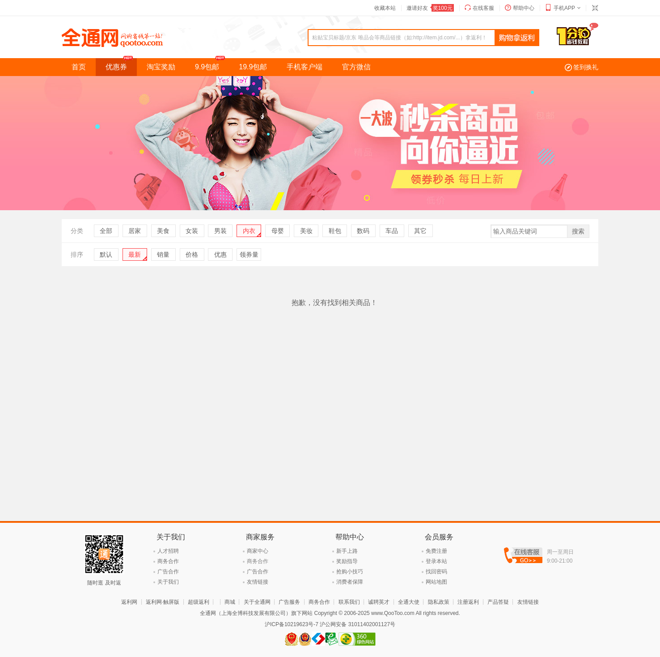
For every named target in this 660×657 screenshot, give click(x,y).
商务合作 (168, 561)
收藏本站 (385, 8)
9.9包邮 (212, 64)
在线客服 (483, 8)
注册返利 (468, 602)
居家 (134, 230)
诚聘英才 (378, 602)
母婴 (277, 230)
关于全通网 (257, 602)
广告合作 (168, 571)
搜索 (578, 231)
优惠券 (121, 64)
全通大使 (408, 602)
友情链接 (257, 582)
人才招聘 (168, 551)
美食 (163, 230)
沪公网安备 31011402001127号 (357, 624)
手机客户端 (304, 67)
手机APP (564, 8)
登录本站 (436, 561)
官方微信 (356, 67)
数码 (363, 230)
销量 (163, 254)
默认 (106, 254)
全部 (106, 230)
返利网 (129, 602)
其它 (420, 230)
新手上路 (347, 551)
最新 (134, 254)
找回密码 (436, 571)
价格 (192, 254)
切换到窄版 (594, 8)
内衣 (249, 230)
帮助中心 (523, 8)
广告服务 (289, 602)
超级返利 (198, 602)
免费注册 (436, 551)
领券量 (249, 254)
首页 (79, 67)
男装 (220, 230)
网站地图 (436, 582)
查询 (517, 38)
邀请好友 (430, 8)
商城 (229, 602)
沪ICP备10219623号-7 (291, 624)
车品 (391, 230)
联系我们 (349, 602)
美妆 (306, 230)
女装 (192, 230)
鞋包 (335, 230)
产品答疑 (498, 602)
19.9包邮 (253, 67)
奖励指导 (347, 561)
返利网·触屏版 (162, 602)
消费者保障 (349, 582)
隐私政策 (438, 602)
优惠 (220, 254)
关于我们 (168, 582)
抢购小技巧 (349, 571)
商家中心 (257, 551)
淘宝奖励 (161, 67)
